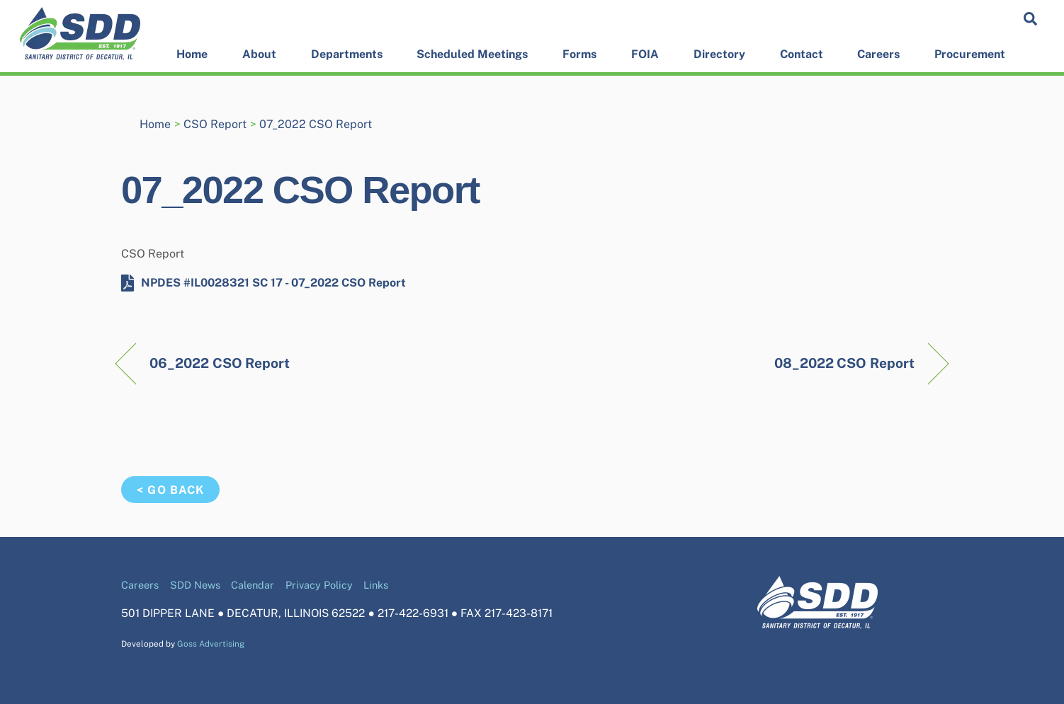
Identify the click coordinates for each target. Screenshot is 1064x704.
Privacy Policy (319, 585)
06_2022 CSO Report (219, 363)
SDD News (195, 585)
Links (375, 585)
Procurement (969, 54)
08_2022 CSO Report (844, 363)
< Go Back (170, 490)
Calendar (252, 585)
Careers (878, 54)
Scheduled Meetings (472, 54)
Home (192, 54)
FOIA (645, 54)
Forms (579, 54)
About (259, 54)
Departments (347, 54)
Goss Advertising (210, 644)
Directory (719, 54)
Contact (801, 54)
